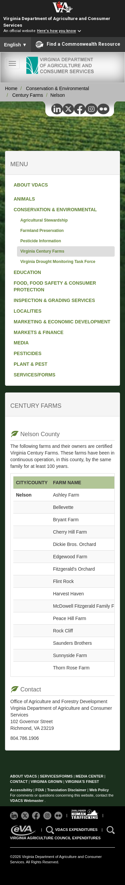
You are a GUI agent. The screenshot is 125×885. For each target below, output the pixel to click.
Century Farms (27, 95)
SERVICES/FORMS (34, 374)
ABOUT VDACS (31, 185)
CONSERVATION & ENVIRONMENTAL (55, 209)
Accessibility (21, 790)
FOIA (39, 790)
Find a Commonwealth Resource (78, 44)
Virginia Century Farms (42, 251)
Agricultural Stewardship (44, 220)
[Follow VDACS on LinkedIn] (14, 815)
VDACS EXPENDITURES (76, 829)
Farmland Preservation (42, 230)
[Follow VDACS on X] (25, 815)
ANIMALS (24, 199)
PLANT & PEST (30, 364)
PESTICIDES (27, 353)
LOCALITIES (27, 311)
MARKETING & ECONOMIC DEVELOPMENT (62, 321)
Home (11, 88)
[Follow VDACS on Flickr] (58, 815)
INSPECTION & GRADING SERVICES (54, 300)
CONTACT (19, 782)
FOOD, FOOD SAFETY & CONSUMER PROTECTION (55, 286)
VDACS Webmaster (27, 801)
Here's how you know (56, 31)
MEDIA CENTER (89, 776)
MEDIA (21, 342)
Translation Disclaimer (66, 790)
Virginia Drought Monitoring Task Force (57, 261)
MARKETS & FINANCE (38, 332)
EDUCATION (27, 272)
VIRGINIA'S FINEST (82, 782)
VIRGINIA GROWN (47, 782)
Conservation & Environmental (57, 88)
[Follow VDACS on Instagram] (47, 815)
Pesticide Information (40, 241)
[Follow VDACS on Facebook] (36, 815)
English (15, 44)
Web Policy (99, 790)
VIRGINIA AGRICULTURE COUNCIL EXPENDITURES (55, 838)
